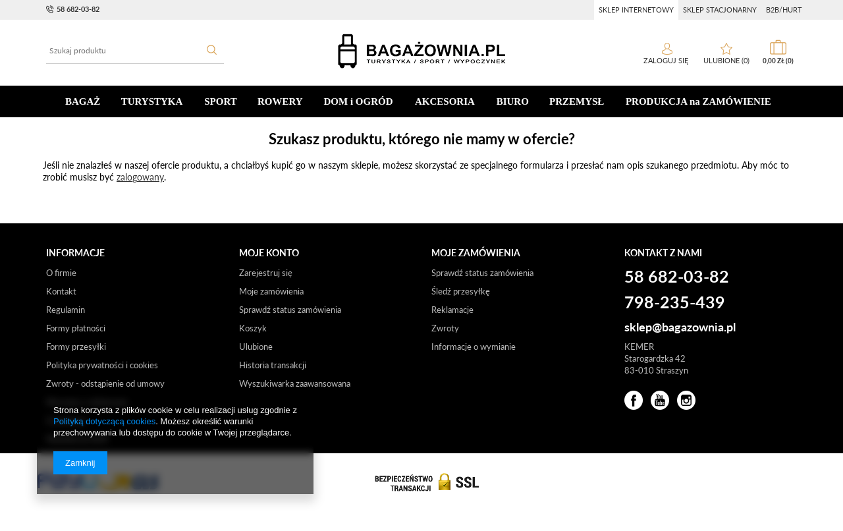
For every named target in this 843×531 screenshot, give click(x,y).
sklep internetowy (636, 9)
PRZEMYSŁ (576, 101)
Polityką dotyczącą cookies (104, 421)
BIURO (513, 101)
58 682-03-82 (78, 9)
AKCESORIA (445, 101)
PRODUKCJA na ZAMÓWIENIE (698, 101)
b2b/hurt (784, 9)
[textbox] (135, 51)
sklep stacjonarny (720, 9)
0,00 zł (778, 61)
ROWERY (280, 101)
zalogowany (140, 176)
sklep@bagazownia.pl (680, 327)
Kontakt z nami (663, 252)
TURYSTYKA (152, 101)
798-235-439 (674, 303)
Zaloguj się (666, 60)
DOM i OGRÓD (358, 101)
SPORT (220, 101)
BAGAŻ (82, 101)
